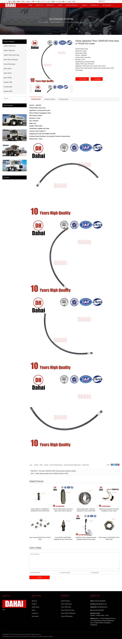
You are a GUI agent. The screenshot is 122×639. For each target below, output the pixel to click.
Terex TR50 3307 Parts (67, 610)
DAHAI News (35, 607)
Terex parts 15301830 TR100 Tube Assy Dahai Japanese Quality (57, 471)
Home (30, 5)
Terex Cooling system (56, 465)
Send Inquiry (83, 79)
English (102, 1)
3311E (46, 465)
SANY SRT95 (7, 77)
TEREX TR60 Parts (9, 50)
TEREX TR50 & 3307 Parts (11, 55)
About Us (34, 601)
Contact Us (35, 613)
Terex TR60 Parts (66, 607)
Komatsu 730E (8, 82)
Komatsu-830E (8, 86)
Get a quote (35, 616)
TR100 (36, 465)
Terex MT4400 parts (9, 64)
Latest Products (65, 601)
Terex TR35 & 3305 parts (11, 59)
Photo (33, 610)
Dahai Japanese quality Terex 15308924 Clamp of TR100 (51, 473)
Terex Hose (85, 465)
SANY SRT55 (7, 73)
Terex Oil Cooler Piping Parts (72, 465)
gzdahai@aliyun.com (101, 604)
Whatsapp (97, 79)
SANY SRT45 (7, 68)
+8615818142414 (102, 607)
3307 (41, 465)
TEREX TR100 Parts (9, 46)
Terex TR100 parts (66, 604)
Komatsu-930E (8, 91)
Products (34, 604)
